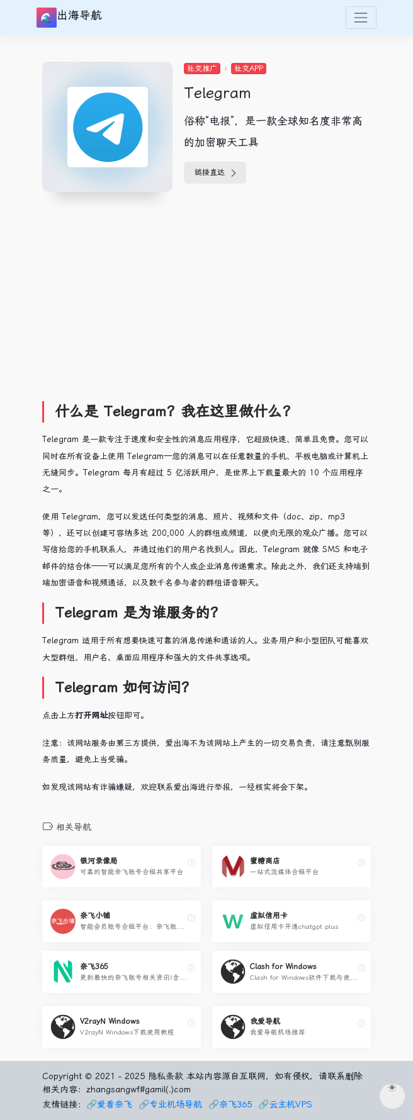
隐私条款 (165, 1076)
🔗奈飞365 (230, 1104)
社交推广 (202, 68)
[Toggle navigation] (361, 17)
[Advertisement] (227, 300)
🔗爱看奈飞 (109, 1104)
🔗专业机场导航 (170, 1104)
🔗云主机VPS (285, 1104)
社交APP (248, 68)
